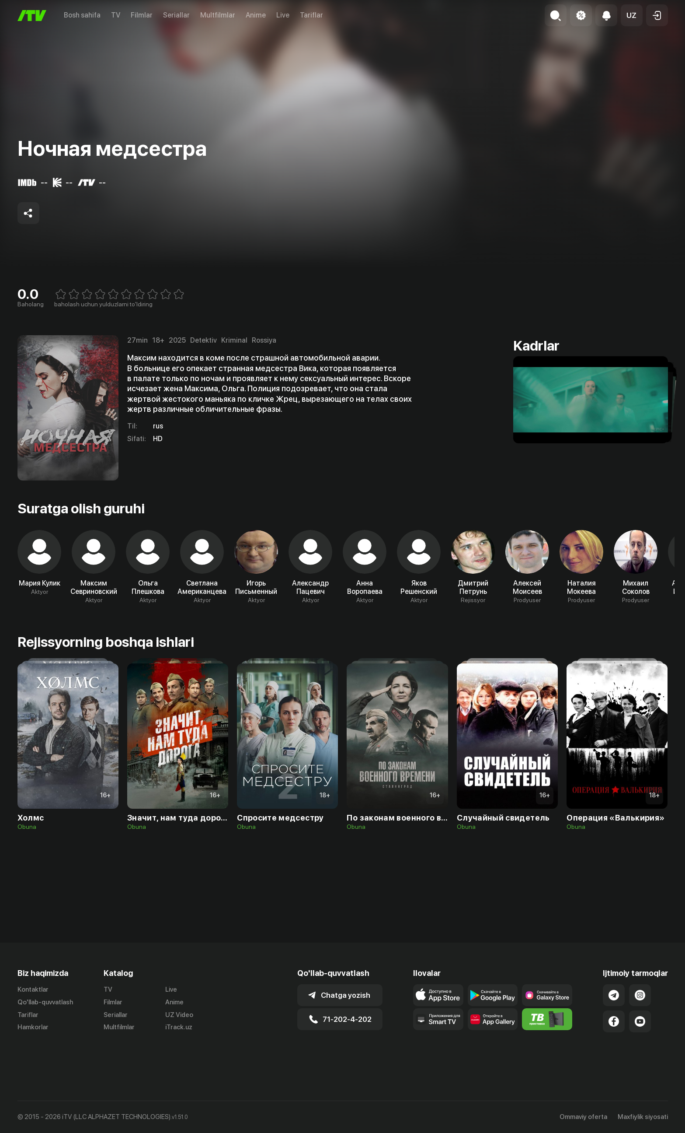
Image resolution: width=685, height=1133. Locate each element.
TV (115, 15)
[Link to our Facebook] (614, 1043)
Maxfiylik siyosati (643, 1117)
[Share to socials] (28, 213)
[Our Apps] (438, 1041)
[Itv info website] (547, 1041)
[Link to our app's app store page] (438, 1017)
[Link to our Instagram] (640, 1017)
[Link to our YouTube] (640, 1043)
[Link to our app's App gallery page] (493, 1041)
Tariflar (311, 15)
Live (282, 15)
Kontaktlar (33, 1011)
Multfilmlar (217, 15)
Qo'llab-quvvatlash (45, 1024)
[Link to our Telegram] (614, 1017)
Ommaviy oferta (583, 1117)
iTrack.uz (178, 1049)
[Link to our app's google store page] (493, 1017)
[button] (632, 15)
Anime (256, 15)
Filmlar (142, 15)
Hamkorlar (33, 1049)
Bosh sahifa (82, 15)
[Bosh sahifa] (31, 15)
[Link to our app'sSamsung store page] (547, 1017)
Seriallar (176, 15)
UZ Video (179, 1037)
